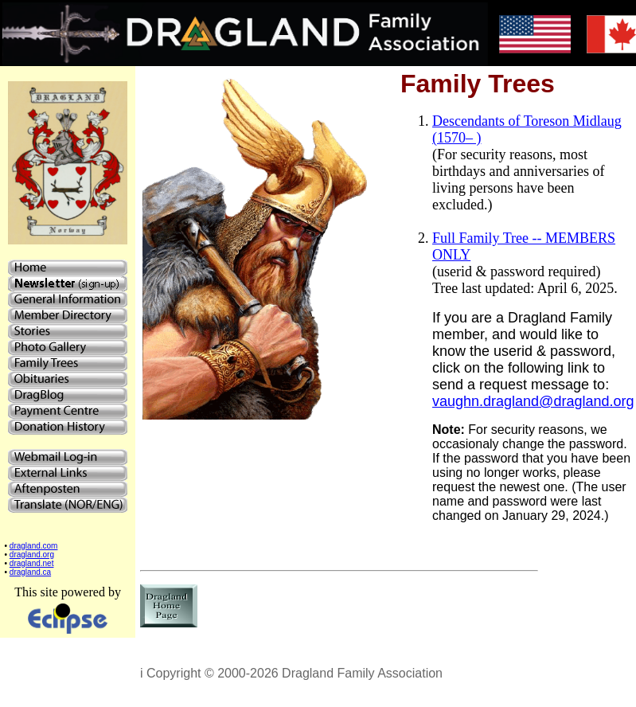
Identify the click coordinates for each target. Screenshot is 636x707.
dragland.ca (30, 572)
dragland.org (32, 554)
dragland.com (34, 545)
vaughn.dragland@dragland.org (533, 401)
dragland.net (32, 563)
